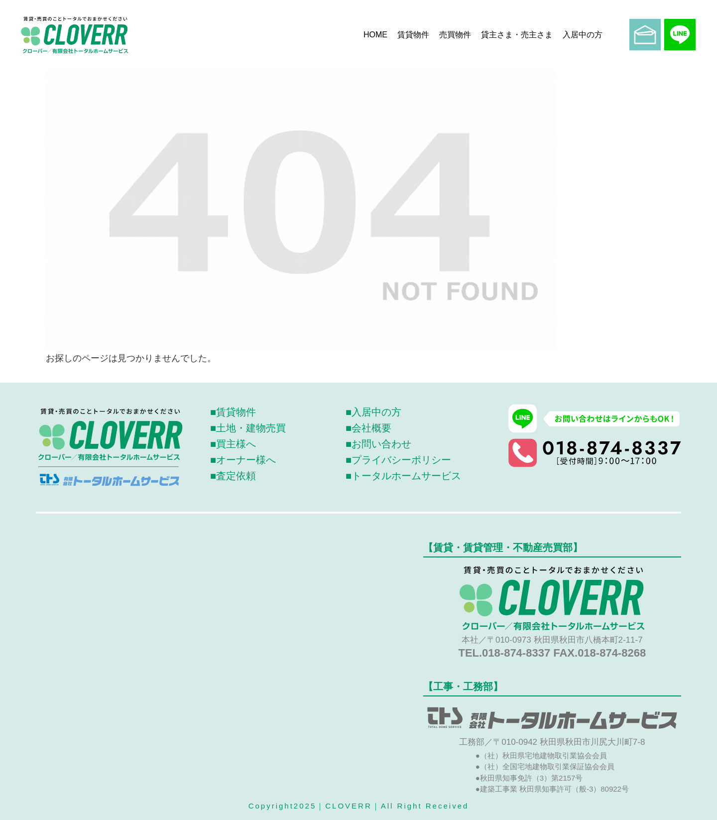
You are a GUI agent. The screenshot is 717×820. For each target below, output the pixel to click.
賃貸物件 (413, 34)
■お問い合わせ (378, 443)
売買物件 (455, 34)
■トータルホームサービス (403, 475)
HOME (375, 34)
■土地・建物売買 (248, 427)
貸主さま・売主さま (517, 34)
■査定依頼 (233, 475)
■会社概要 (368, 427)
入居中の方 (582, 34)
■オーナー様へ (243, 459)
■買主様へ (233, 443)
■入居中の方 (373, 412)
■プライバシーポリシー (398, 459)
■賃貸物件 (233, 412)
